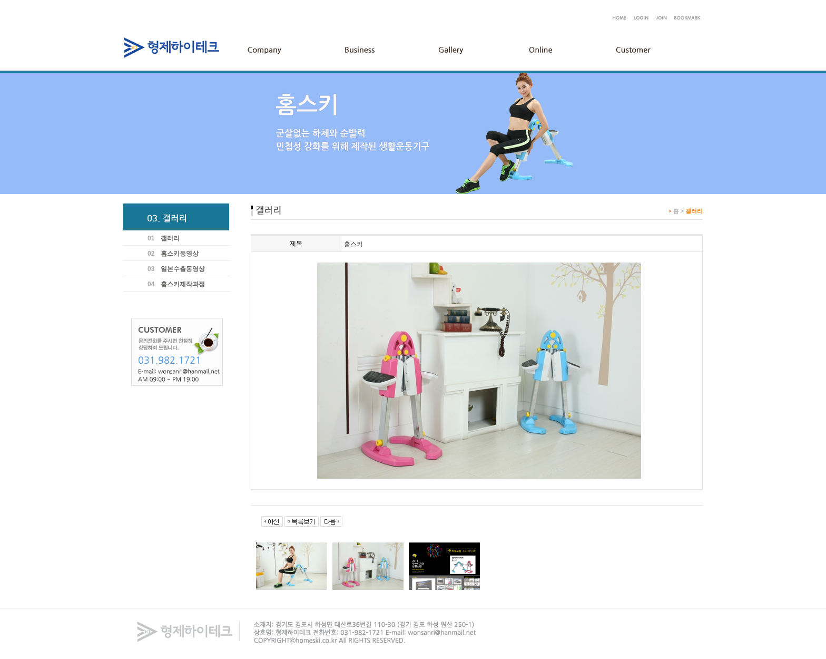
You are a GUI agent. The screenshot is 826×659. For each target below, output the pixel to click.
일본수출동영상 (183, 269)
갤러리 (170, 238)
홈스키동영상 (180, 253)
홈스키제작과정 (183, 284)
